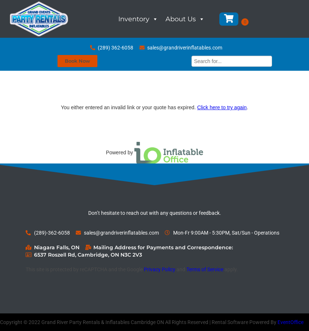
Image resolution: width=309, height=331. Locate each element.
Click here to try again (221, 107)
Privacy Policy (159, 269)
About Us (185, 19)
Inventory (138, 19)
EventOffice (291, 322)
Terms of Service (204, 269)
